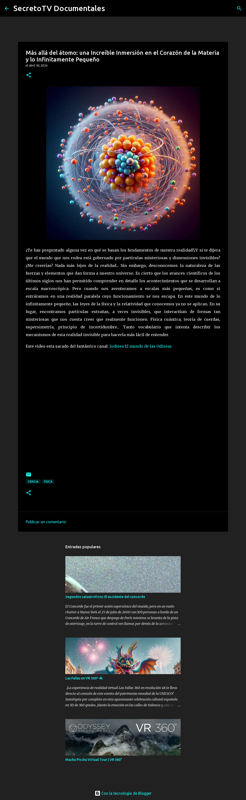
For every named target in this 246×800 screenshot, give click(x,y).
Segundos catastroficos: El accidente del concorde (105, 597)
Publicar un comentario (46, 522)
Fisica (48, 481)
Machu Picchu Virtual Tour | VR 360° (93, 760)
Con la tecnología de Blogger (123, 793)
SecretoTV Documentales (59, 8)
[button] (28, 75)
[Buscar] (239, 8)
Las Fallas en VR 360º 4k (84, 678)
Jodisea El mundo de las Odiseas (141, 346)
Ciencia (33, 481)
